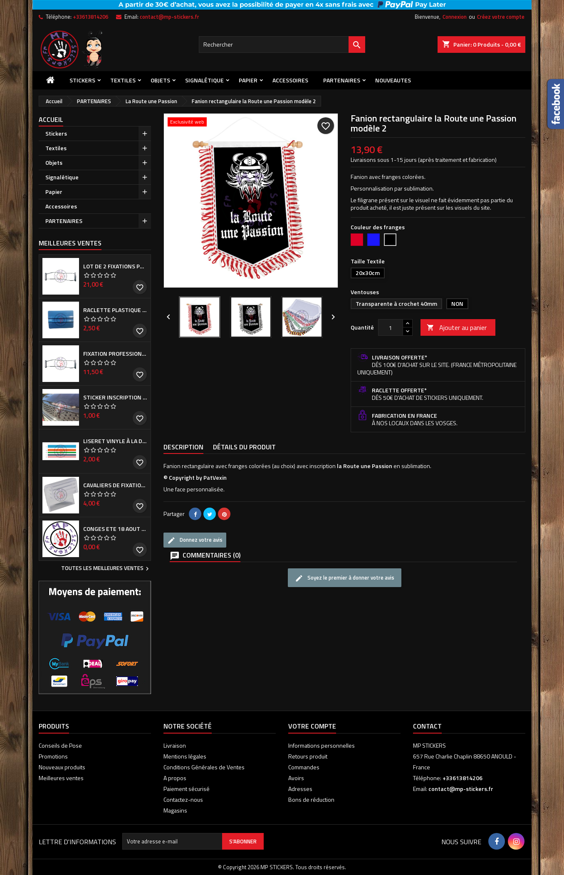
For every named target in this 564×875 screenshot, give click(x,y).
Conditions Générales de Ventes (204, 767)
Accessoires (290, 80)
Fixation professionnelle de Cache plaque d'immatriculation (115, 353)
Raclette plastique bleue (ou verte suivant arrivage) (115, 310)
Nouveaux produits (62, 767)
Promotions (53, 756)
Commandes (303, 767)
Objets (160, 80)
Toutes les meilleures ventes (106, 569)
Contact (427, 726)
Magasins (175, 810)
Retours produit (307, 756)
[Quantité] (390, 327)
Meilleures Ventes (70, 243)
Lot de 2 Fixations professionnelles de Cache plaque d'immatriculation (115, 266)
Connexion (455, 16)
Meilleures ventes (61, 777)
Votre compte (312, 726)
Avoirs (296, 777)
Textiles (123, 80)
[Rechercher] (282, 44)
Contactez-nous (183, 799)
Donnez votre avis (195, 540)
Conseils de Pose (60, 745)
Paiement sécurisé (186, 788)
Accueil (51, 119)
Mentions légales (184, 756)
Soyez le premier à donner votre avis (344, 578)
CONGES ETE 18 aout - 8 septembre (115, 528)
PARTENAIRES (341, 80)
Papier (248, 80)
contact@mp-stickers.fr (169, 16)
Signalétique (204, 80)
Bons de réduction (311, 799)
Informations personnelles (321, 745)
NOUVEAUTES (393, 80)
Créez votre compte (500, 16)
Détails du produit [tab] (244, 447)
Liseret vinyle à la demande (115, 441)
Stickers (82, 80)
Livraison (174, 745)
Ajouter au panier (457, 327)
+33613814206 (90, 16)
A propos (174, 777)
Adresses (300, 788)
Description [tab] (183, 447)
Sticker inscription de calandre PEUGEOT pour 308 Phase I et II (115, 397)
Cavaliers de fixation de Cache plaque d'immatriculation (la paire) (115, 485)
